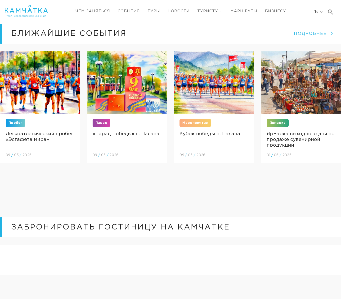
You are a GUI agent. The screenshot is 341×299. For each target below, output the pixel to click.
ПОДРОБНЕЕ (313, 33)
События (129, 11)
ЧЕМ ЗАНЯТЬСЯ (93, 11)
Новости (179, 11)
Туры (154, 11)
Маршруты (243, 11)
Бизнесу (275, 11)
